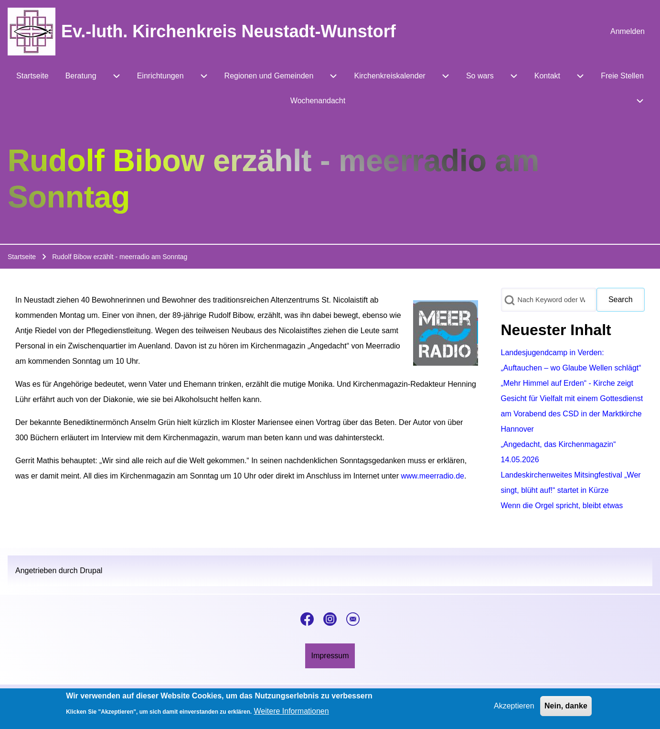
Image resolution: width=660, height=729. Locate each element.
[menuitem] (627, 32)
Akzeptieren (514, 709)
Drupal (91, 570)
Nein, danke (565, 709)
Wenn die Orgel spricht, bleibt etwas (562, 505)
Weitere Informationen (291, 714)
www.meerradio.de (432, 476)
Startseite (22, 257)
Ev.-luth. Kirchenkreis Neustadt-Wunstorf (228, 31)
